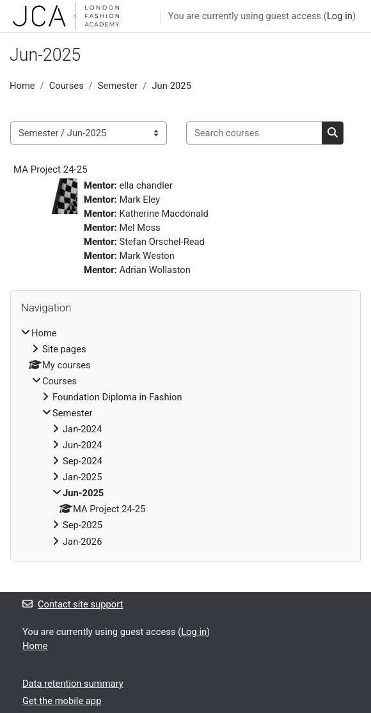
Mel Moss (139, 227)
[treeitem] (185, 437)
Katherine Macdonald (163, 213)
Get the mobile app (61, 701)
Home (22, 85)
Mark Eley (139, 199)
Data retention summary (72, 683)
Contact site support (72, 604)
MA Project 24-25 (50, 169)
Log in (339, 16)
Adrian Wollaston (154, 270)
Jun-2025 (171, 85)
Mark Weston (146, 256)
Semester (118, 85)
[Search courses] (254, 133)
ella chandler (145, 185)
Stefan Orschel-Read (161, 241)
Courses (66, 85)
